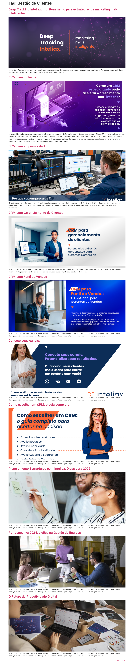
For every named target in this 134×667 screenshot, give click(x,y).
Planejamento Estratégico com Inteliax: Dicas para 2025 (49, 469)
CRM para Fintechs (22, 77)
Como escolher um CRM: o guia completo (39, 405)
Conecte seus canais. (24, 341)
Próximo (121, 660)
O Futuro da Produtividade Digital (33, 596)
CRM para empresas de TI (27, 146)
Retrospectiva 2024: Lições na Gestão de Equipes (45, 533)
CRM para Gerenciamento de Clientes (36, 213)
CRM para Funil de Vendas (28, 277)
